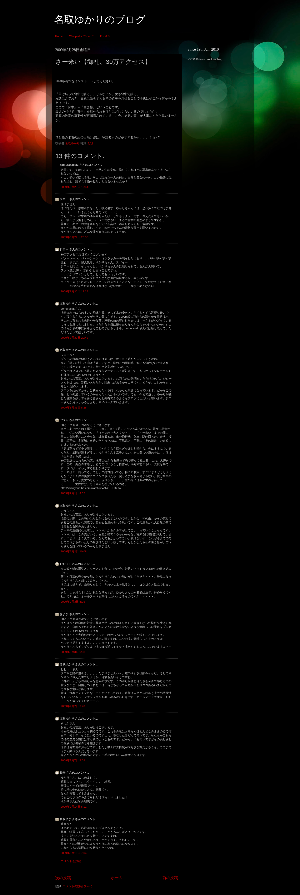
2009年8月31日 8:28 (74, 407)
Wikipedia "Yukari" (81, 36)
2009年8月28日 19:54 (74, 187)
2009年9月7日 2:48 (73, 706)
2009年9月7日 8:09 (73, 760)
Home (59, 36)
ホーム (117, 878)
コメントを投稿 (71, 861)
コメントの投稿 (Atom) (77, 886)
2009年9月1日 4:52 (73, 493)
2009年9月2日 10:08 (74, 551)
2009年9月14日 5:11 (74, 806)
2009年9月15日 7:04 (74, 853)
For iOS (105, 36)
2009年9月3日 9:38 (73, 652)
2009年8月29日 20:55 (74, 237)
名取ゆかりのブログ (100, 19)
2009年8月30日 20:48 (74, 337)
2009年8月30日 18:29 (74, 291)
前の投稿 (170, 878)
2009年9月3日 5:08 (73, 601)
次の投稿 (63, 878)
